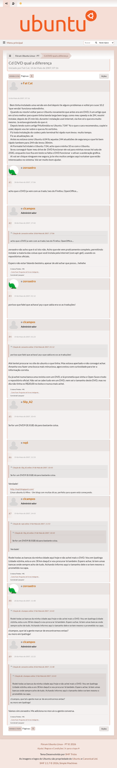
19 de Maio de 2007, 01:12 (25, 296)
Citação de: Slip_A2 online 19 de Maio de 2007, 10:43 (33, 467)
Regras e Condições (54, 748)
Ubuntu (76, 758)
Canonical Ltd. (90, 758)
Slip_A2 (28, 402)
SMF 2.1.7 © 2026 (49, 763)
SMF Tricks (71, 754)
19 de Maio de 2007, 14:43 (25, 513)
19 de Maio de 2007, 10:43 (25, 416)
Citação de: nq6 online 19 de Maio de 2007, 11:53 (31, 524)
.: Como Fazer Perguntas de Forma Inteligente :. (24, 272)
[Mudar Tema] (20, 3)
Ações (104, 76)
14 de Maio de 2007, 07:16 (19, 98)
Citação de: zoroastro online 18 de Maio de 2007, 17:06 (33, 233)
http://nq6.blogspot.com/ (22, 489)
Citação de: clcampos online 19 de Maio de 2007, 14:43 (33, 611)
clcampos (29, 208)
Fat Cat (28, 83)
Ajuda (40, 748)
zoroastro (29, 167)
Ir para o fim (14, 76)
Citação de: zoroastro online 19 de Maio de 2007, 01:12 (33, 347)
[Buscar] (96, 43)
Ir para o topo (15, 729)
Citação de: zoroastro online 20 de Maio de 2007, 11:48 (33, 667)
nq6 (25, 442)
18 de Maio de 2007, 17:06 (25, 182)
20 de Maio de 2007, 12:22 (25, 656)
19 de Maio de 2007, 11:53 (25, 457)
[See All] (10, 56)
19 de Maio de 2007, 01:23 (25, 337)
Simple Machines (68, 763)
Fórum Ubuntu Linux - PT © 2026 (58, 744)
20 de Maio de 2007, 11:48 (25, 601)
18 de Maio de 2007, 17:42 (25, 223)
